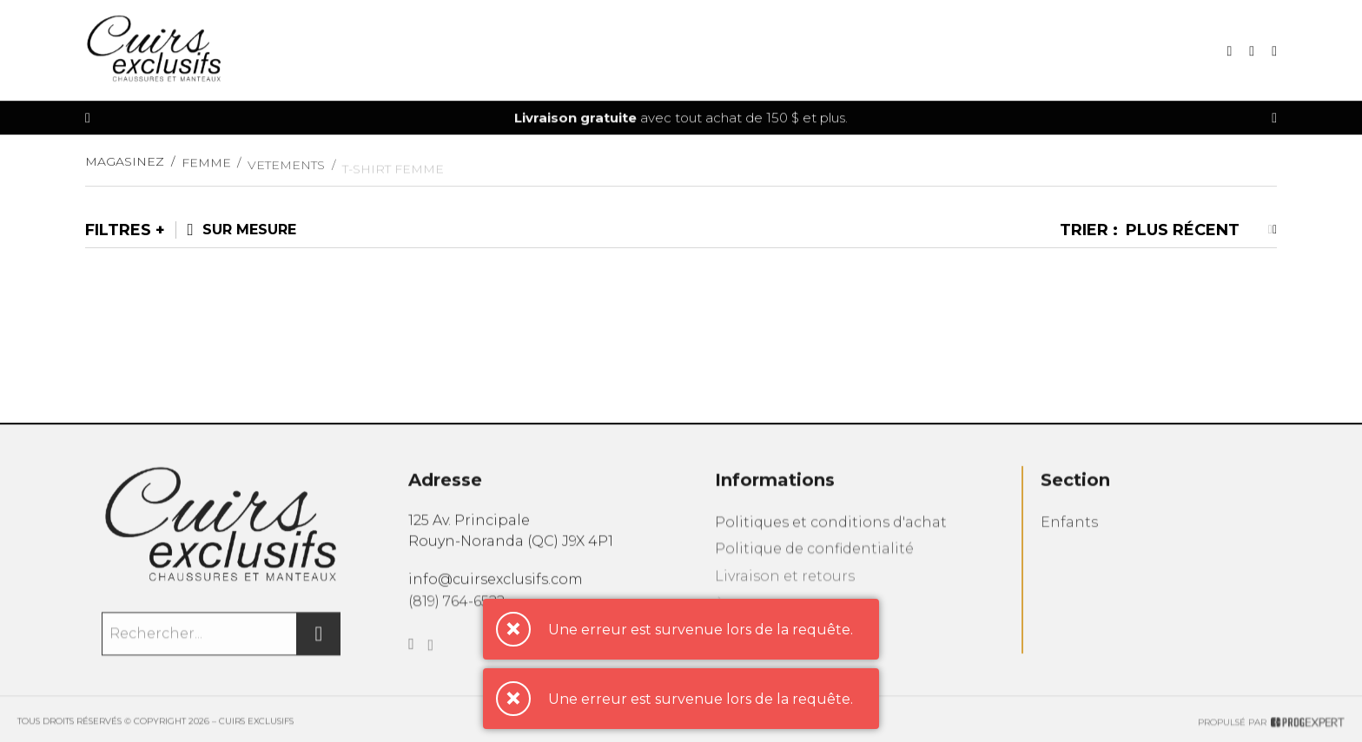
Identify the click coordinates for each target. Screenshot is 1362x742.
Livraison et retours (785, 595)
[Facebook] (411, 660)
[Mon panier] (1251, 52)
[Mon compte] (1274, 52)
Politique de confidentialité (814, 565)
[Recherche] (1229, 52)
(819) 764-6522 (456, 612)
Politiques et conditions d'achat (831, 537)
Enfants (1069, 537)
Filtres (118, 230)
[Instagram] (431, 663)
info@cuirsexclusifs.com (495, 588)
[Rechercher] (318, 644)
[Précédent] (87, 119)
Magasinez (124, 169)
